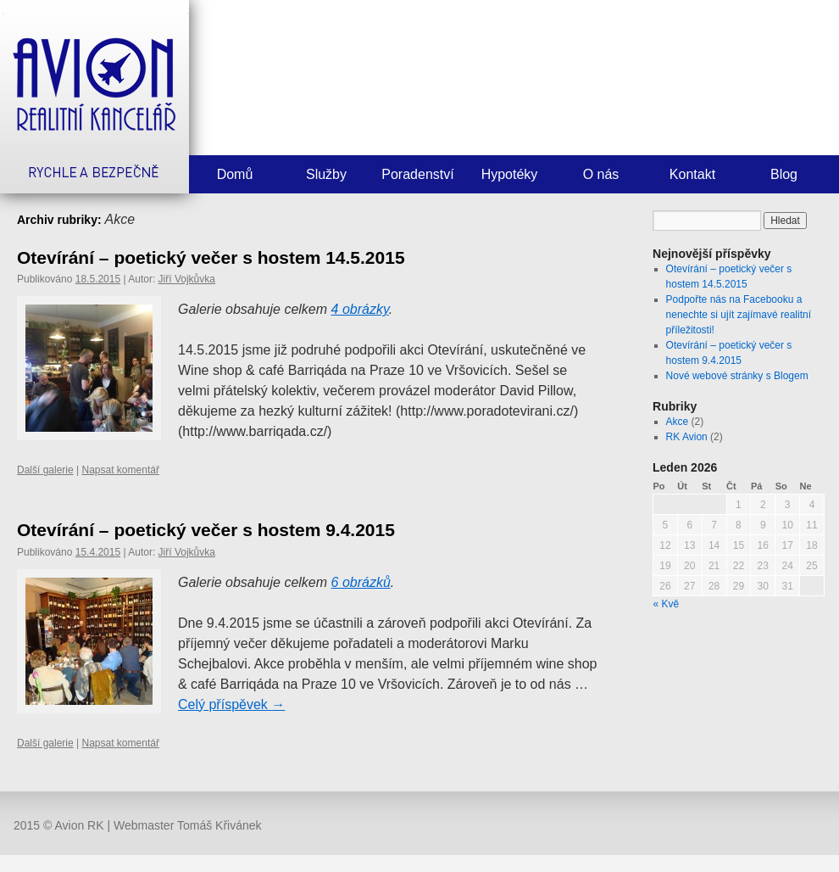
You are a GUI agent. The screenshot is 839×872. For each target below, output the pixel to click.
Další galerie (45, 470)
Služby (326, 174)
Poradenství (417, 174)
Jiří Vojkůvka (186, 279)
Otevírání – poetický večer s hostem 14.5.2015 (211, 257)
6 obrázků (361, 582)
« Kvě (666, 604)
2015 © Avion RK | (64, 825)
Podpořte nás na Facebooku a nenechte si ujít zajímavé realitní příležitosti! (738, 314)
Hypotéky (509, 174)
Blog (783, 174)
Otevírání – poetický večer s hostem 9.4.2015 (206, 529)
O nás (601, 174)
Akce (677, 422)
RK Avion (687, 437)
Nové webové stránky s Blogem (737, 376)
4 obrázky (360, 309)
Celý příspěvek (231, 704)
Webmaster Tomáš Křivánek (188, 825)
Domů (235, 174)
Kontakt (692, 174)
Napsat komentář (120, 470)
